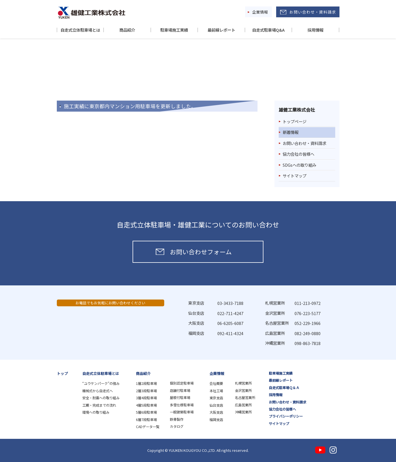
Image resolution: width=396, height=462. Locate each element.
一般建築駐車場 (182, 412)
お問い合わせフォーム (201, 251)
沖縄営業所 (243, 412)
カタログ (176, 426)
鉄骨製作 (176, 419)
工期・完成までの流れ (99, 405)
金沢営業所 (243, 390)
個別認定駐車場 (182, 383)
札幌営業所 (243, 383)
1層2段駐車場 (146, 383)
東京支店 (216, 397)
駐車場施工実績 (174, 30)
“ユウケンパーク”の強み (101, 383)
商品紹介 (127, 30)
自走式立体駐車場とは (80, 30)
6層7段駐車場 (146, 419)
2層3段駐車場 (146, 390)
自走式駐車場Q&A (268, 30)
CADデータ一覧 (147, 426)
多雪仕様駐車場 (182, 404)
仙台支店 (216, 405)
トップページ (294, 121)
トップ (62, 373)
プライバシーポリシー (286, 416)
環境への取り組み (95, 412)
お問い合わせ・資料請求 (312, 12)
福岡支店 (216, 419)
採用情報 (315, 30)
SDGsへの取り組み (299, 165)
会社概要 (216, 383)
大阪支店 (216, 412)
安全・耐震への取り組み (101, 397)
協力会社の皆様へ (298, 154)
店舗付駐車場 (180, 390)
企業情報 (260, 12)
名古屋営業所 (245, 397)
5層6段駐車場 (146, 412)
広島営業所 (243, 404)
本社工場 (216, 390)
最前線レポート (221, 30)
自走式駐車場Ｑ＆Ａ (284, 387)
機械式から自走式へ (97, 390)
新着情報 (290, 132)
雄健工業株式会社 (91, 13)
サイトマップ (294, 176)
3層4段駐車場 (146, 397)
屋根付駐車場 (180, 397)
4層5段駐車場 (146, 405)
